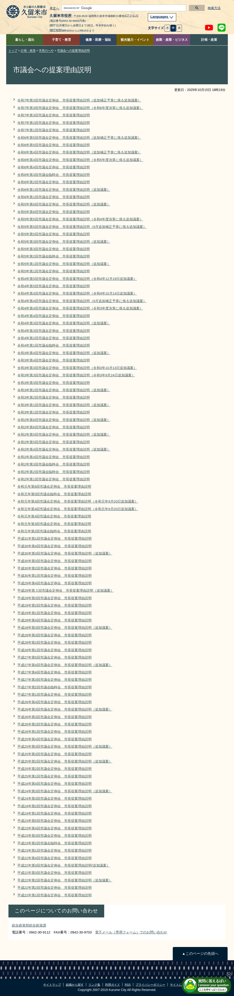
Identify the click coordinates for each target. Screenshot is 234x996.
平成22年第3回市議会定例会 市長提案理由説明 (54, 873)
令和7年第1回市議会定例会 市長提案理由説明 (53, 130)
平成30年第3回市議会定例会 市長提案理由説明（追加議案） (64, 553)
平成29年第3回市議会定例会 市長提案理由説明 (54, 598)
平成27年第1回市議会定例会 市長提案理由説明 (54, 694)
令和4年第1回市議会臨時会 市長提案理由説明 (53, 345)
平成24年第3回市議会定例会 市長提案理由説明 (54, 798)
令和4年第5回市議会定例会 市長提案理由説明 (53, 286)
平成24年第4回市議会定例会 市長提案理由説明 (54, 783)
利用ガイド (112, 984)
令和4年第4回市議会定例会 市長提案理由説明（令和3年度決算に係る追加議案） (80, 308)
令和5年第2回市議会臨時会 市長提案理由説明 (53, 256)
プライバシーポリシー (150, 984)
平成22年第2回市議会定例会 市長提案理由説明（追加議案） (64, 880)
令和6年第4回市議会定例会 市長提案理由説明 (53, 167)
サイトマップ (52, 984)
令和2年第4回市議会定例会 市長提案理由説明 (53, 457)
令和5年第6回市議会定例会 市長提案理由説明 (53, 212)
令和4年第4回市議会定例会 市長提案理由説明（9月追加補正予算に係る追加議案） (81, 301)
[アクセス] (132, 15)
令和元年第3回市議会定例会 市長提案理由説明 (54, 524)
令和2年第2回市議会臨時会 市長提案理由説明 (53, 472)
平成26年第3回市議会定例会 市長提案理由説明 (54, 717)
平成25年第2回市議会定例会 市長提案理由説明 (54, 769)
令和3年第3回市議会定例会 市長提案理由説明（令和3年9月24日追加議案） (76, 375)
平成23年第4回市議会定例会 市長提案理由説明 (54, 828)
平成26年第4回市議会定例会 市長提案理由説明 (54, 702)
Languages (162, 17)
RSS (128, 984)
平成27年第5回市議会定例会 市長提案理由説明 (54, 657)
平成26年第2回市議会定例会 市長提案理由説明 (54, 724)
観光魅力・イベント (135, 39)
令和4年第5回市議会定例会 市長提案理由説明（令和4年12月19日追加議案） (77, 279)
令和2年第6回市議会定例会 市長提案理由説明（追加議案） (63, 420)
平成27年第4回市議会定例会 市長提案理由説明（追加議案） (64, 665)
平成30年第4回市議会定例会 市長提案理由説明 (54, 546)
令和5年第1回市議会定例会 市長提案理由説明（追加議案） (63, 264)
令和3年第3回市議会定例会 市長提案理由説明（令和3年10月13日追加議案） (77, 368)
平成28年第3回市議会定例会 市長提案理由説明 (54, 635)
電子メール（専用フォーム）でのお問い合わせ (131, 932)
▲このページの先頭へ (200, 953)
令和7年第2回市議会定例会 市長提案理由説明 (53, 123)
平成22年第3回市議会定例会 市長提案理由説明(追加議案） (63, 865)
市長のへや (46, 50)
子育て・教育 (61, 39)
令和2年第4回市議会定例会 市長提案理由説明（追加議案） (63, 449)
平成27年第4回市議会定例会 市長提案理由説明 (54, 672)
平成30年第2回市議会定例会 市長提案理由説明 (54, 568)
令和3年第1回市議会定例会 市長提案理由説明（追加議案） (63, 405)
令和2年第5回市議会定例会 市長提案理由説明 (53, 442)
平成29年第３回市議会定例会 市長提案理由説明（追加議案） (65, 590)
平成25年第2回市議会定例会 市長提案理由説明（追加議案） (64, 761)
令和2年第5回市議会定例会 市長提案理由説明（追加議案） (63, 434)
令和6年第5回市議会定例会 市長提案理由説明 (53, 145)
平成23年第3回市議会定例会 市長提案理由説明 (54, 835)
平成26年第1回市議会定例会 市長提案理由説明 (54, 731)
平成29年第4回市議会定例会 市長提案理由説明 (54, 583)
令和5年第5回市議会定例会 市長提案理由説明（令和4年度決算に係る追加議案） (80, 219)
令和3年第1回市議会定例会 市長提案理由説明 (53, 412)
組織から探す (75, 984)
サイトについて (180, 984)
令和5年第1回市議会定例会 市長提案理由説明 (53, 271)
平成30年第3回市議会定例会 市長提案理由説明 (54, 561)
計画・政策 (209, 39)
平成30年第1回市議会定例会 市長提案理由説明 (54, 575)
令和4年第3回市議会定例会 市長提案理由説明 (53, 331)
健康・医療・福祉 (98, 39)
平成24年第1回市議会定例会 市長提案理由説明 (54, 813)
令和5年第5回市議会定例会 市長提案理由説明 (53, 234)
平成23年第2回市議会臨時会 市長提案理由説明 (54, 843)
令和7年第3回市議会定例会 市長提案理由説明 (53, 115)
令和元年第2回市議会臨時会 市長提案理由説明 (54, 531)
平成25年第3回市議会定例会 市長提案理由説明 (54, 754)
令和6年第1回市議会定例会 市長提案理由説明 (53, 197)
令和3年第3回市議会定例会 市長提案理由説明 (53, 383)
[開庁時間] (56, 30)
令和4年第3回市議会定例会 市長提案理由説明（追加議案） (63, 323)
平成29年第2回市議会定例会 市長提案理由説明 (54, 605)
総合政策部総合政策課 (29, 925)
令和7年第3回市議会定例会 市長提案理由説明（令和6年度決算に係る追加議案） (80, 108)
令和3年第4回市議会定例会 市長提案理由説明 (53, 360)
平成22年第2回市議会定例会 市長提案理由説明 (54, 887)
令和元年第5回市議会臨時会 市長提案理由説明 (54, 494)
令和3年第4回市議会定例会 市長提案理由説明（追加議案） (63, 353)
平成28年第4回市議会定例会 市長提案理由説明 (54, 620)
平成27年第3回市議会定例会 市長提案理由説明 (54, 679)
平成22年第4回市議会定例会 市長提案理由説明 (54, 858)
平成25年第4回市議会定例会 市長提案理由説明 (54, 739)
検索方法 (214, 8)
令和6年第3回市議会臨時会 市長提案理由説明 (53, 175)
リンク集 (94, 984)
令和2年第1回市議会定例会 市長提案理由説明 (53, 479)
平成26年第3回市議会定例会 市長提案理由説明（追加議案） (64, 709)
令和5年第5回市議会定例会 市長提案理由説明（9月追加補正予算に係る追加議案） (81, 227)
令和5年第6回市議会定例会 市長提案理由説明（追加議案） (63, 204)
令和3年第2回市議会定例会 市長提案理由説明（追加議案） (63, 390)
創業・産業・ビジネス (172, 39)
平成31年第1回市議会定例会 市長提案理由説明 (54, 538)
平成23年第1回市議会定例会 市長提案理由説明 (54, 850)
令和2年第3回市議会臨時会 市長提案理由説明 (53, 464)
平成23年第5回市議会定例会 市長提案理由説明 (54, 821)
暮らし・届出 (24, 39)
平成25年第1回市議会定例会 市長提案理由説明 (54, 776)
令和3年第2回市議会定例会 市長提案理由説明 (53, 397)
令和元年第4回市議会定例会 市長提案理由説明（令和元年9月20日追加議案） (77, 501)
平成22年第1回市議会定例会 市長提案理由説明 (54, 895)
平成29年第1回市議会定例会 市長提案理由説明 (54, 613)
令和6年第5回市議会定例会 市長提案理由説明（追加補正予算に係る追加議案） (79, 138)
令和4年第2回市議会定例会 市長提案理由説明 (53, 338)
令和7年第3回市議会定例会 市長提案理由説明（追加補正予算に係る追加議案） (79, 100)
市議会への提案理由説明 (73, 50)
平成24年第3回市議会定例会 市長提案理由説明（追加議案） (64, 791)
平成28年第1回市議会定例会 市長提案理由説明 (54, 650)
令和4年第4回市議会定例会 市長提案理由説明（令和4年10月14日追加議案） (77, 293)
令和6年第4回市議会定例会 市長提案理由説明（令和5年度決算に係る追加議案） (80, 160)
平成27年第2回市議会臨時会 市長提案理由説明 (54, 687)
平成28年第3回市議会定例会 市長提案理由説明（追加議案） (64, 627)
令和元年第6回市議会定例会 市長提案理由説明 (54, 486)
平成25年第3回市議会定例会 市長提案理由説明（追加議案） (64, 746)
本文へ (54, 8)
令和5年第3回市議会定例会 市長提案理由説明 (53, 249)
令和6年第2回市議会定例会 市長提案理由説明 (53, 182)
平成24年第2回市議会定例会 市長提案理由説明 (54, 806)
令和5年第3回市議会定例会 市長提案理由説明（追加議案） (63, 242)
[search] (123, 8)
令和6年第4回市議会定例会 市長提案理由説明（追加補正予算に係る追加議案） (79, 152)
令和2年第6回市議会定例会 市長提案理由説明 (53, 427)
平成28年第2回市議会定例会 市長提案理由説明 (54, 642)
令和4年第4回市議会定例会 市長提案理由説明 (53, 316)
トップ (12, 50)
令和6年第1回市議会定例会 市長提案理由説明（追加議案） (63, 190)
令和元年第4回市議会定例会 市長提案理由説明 (54, 516)
